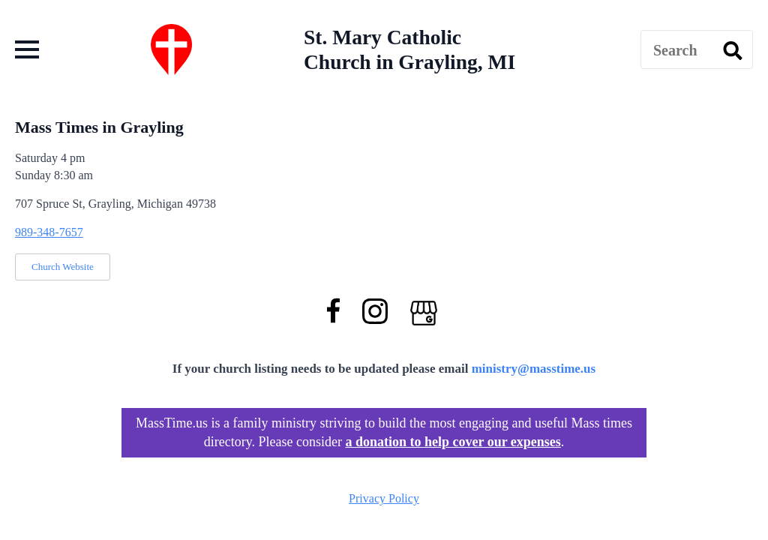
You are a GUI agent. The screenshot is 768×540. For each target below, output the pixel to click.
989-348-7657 (49, 232)
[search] (732, 50)
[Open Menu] (27, 50)
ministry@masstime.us (534, 369)
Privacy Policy (384, 498)
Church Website (63, 266)
